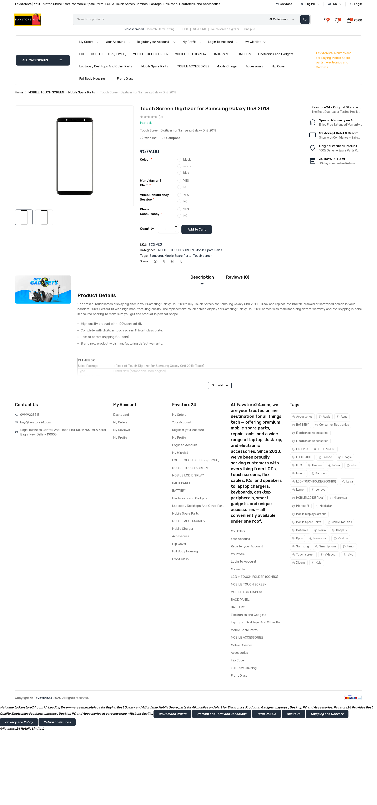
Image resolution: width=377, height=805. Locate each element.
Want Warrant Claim (150, 184)
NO (185, 188)
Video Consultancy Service (154, 198)
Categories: (148, 251)
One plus (255, 30)
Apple (324, 417)
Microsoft (300, 507)
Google (345, 458)
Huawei (315, 466)
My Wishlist (255, 43)
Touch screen (202, 256)
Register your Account (156, 43)
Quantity (147, 230)
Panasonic (318, 539)
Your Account (118, 43)
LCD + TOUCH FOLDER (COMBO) (102, 55)
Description (202, 277)
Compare (171, 139)
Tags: (144, 256)
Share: (144, 262)
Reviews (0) (237, 277)
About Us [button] (293, 714)
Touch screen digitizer (231, 30)
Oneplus (339, 531)
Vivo (348, 555)
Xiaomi (298, 563)
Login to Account (223, 43)
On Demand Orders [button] (172, 714)
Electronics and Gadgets (275, 55)
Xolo (317, 563)
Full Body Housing (95, 80)
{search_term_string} (167, 30)
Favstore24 (43, 698)
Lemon (298, 490)
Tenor (349, 547)
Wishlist (148, 139)
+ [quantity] (176, 227)
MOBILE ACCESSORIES (193, 68)
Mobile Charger (227, 68)
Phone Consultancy (151, 213)
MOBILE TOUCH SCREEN (150, 55)
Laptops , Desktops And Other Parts (105, 68)
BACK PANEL (222, 55)
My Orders (89, 43)
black (187, 161)
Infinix (334, 466)
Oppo (297, 539)
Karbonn (319, 474)
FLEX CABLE (302, 458)
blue (186, 174)
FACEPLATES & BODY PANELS (313, 450)
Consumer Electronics (332, 425)
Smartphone (325, 547)
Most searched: (140, 30)
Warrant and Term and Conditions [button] (221, 714)
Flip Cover (278, 68)
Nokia (320, 531)
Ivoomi (298, 474)
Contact (284, 4)
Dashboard (121, 415)
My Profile (192, 43)
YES (186, 182)
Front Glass (125, 80)
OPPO (190, 30)
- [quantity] (176, 232)
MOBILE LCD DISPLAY (190, 55)
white (187, 167)
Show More (220, 386)
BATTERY (245, 55)
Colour (146, 161)
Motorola (300, 531)
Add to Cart (198, 230)
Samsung (156, 256)
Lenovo (319, 490)
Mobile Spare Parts (154, 68)
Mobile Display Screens (309, 515)
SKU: (143, 245)
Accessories (254, 68)
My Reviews (121, 431)
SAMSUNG (205, 30)
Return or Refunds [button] (57, 723)
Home (19, 94)
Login (356, 4)
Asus (342, 417)
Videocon (329, 555)
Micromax (338, 498)
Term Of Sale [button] (266, 714)
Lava (347, 482)
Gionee (325, 458)
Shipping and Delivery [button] (327, 714)
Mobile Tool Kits (339, 523)
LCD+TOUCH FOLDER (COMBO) (314, 482)
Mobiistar (324, 507)
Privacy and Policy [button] (19, 723)
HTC (297, 466)
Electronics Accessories (310, 433)
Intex (352, 466)
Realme (341, 539)
